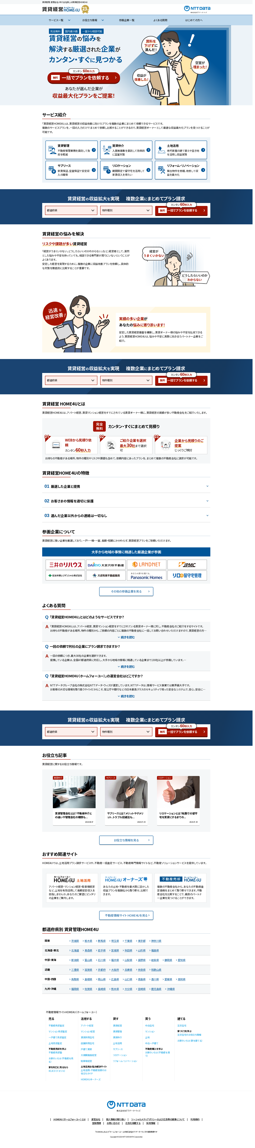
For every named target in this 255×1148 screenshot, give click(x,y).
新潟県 (75, 960)
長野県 (142, 960)
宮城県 (115, 950)
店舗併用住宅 (87, 1043)
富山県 (88, 960)
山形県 (142, 950)
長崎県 (102, 989)
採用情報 (150, 1123)
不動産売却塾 (55, 1052)
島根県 (88, 979)
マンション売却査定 (58, 1031)
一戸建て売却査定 (57, 1037)
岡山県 (102, 979)
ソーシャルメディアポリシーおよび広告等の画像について (158, 1119)
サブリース (118, 1049)
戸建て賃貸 (86, 1049)
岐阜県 (155, 960)
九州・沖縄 (50, 989)
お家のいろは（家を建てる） (190, 1040)
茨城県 (75, 941)
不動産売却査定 (56, 1025)
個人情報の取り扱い (115, 1119)
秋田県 (128, 950)
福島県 (155, 950)
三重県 (75, 970)
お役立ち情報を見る (126, 840)
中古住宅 (149, 1025)
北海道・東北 (52, 950)
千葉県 (128, 941)
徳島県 (142, 979)
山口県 (128, 979)
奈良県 (142, 970)
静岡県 (168, 960)
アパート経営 (87, 1025)
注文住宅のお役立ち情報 (189, 1034)
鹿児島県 (156, 989)
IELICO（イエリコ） (57, 1070)
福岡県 (75, 989)
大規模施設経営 (88, 1055)
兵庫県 (128, 970)
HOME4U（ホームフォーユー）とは (69, 1119)
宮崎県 (142, 989)
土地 (147, 1037)
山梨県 (128, 960)
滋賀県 (88, 970)
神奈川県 (156, 941)
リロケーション (120, 1055)
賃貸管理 (117, 1031)
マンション (150, 1031)
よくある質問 (160, 20)
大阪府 (115, 970)
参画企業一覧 (126, 20)
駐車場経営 (86, 1061)
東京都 (142, 941)
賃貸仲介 (117, 1037)
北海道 (75, 950)
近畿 (47, 969)
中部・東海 (50, 960)
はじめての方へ (193, 20)
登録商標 (96, 1123)
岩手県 (102, 950)
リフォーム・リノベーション (125, 1061)
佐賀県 (88, 989)
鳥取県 (75, 979)
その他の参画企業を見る (126, 591)
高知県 (182, 979)
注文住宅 (181, 1025)
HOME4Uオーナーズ (90, 1079)
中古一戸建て (151, 1043)
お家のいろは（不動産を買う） (157, 1054)
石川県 (102, 960)
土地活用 (117, 1043)
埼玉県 (115, 941)
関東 (47, 941)
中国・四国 (50, 979)
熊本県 (115, 989)
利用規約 (194, 1119)
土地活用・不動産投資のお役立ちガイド (93, 1072)
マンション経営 (88, 1031)
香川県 (155, 979)
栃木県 (88, 941)
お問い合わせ (113, 1123)
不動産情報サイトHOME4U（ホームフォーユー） (71, 1012)
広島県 (115, 979)
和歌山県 (156, 970)
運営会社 (95, 1119)
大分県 (128, 989)
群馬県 (102, 941)
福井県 (115, 960)
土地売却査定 (55, 1043)
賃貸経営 (117, 1025)
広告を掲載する (133, 1123)
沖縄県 (171, 989)
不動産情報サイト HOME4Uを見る (126, 915)
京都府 (102, 970)
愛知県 (182, 960)
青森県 (88, 950)
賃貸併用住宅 (87, 1037)
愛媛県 (168, 979)
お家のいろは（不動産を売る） (61, 1060)
